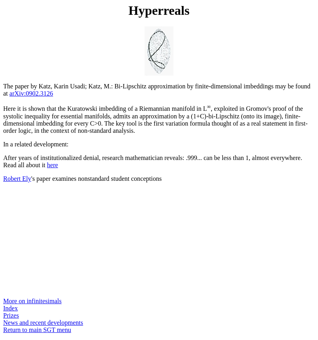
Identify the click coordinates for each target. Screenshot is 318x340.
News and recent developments (43, 322)
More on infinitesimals (32, 301)
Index (10, 308)
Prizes (11, 315)
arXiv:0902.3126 (31, 93)
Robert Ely (17, 178)
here (52, 165)
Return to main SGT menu (37, 329)
